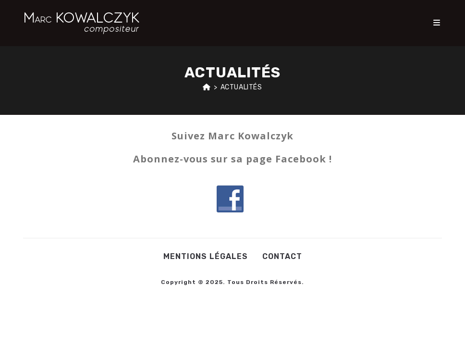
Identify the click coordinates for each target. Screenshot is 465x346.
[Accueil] (207, 87)
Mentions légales (205, 256)
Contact (282, 256)
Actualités (241, 87)
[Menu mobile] (437, 22)
